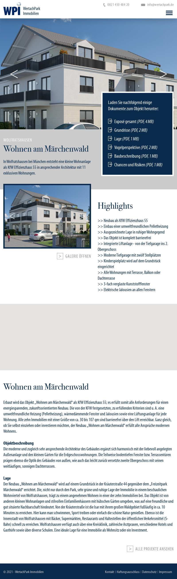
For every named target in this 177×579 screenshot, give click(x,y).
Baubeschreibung (136, 156)
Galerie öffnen (78, 256)
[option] (88, 156)
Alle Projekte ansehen (154, 549)
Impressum (165, 572)
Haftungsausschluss (128, 572)
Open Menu (169, 13)
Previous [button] (14, 73)
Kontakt (109, 572)
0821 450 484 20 (116, 4)
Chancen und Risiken (138, 165)
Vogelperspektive (136, 147)
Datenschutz (149, 572)
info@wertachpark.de (157, 4)
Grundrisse (131, 130)
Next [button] (163, 73)
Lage (126, 139)
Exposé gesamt (134, 121)
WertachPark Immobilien (31, 11)
